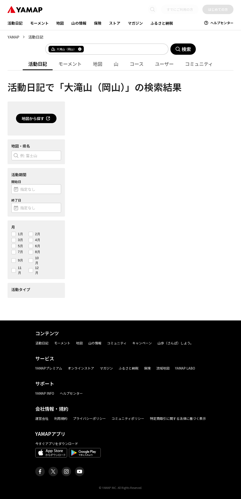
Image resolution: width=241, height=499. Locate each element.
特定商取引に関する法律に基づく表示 (178, 418)
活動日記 (15, 23)
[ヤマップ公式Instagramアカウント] (66, 471)
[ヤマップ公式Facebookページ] (40, 471)
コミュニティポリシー (128, 418)
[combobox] (122, 49)
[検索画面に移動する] (152, 9)
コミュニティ (199, 63)
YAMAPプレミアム (48, 368)
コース (137, 63)
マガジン (135, 23)
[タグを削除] (79, 49)
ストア (114, 23)
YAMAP (13, 37)
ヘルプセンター (218, 22)
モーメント (39, 23)
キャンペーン (142, 343)
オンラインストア (81, 368)
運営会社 (41, 418)
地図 (60, 23)
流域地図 (162, 368)
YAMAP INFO (44, 393)
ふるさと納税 (161, 23)
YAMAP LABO (185, 368)
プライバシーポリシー (89, 418)
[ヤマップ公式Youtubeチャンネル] (79, 471)
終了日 (16, 200)
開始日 (16, 181)
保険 (97, 23)
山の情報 (78, 23)
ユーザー (164, 63)
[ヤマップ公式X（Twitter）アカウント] (53, 471)
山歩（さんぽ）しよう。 (175, 343)
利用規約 (60, 418)
